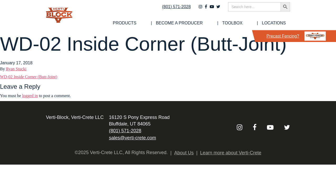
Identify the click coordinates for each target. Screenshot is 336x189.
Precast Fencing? (296, 36)
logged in (30, 95)
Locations (278, 23)
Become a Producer (204, 23)
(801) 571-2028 (173, 10)
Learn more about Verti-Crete (230, 152)
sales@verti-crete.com (132, 137)
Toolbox (247, 23)
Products (160, 23)
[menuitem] (160, 23)
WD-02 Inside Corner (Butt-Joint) (28, 77)
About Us (184, 152)
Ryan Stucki (16, 69)
